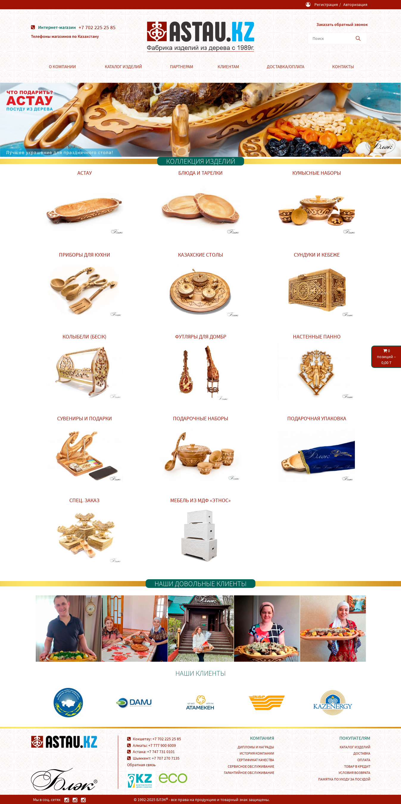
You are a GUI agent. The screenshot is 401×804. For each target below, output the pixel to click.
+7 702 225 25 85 (97, 27)
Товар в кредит (357, 766)
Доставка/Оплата (285, 66)
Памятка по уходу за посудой (344, 779)
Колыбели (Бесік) (84, 336)
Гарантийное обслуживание (249, 772)
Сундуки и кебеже (317, 254)
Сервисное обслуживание (251, 766)
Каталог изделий (123, 66)
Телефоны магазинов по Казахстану (65, 36)
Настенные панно (317, 336)
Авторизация (355, 4)
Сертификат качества (255, 759)
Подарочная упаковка (316, 418)
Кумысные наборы (316, 172)
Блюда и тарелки (200, 172)
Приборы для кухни (84, 254)
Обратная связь (141, 764)
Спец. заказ (84, 500)
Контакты (343, 66)
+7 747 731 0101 (161, 751)
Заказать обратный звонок (341, 24)
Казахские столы (200, 254)
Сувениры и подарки (84, 418)
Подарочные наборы (200, 418)
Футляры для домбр (200, 336)
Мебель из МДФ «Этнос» (200, 500)
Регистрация (326, 4)
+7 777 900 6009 (162, 745)
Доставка (361, 753)
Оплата (364, 759)
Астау (84, 172)
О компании (62, 66)
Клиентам (228, 66)
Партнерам (181, 66)
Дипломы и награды (256, 746)
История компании (257, 753)
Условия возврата (354, 772)
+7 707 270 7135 (166, 758)
